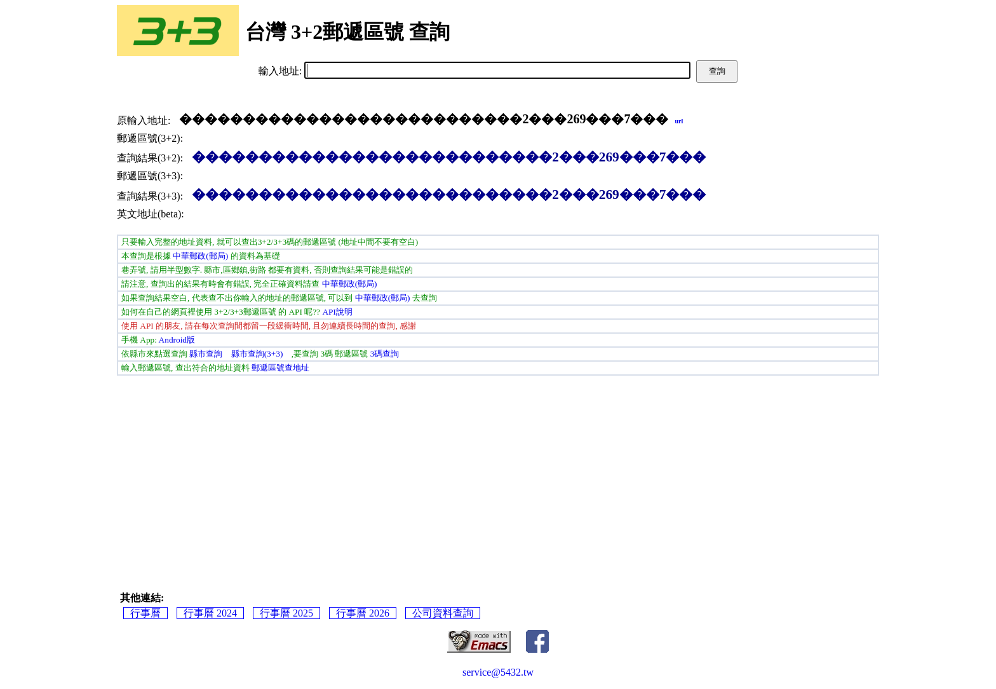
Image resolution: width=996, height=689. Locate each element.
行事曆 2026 (362, 613)
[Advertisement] (498, 471)
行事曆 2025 (286, 613)
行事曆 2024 (210, 613)
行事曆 (145, 613)
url (679, 121)
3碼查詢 (385, 353)
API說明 (337, 312)
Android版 (177, 339)
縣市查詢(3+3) (257, 353)
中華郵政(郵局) (200, 256)
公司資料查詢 (442, 613)
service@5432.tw (498, 672)
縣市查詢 (205, 353)
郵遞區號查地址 (280, 367)
